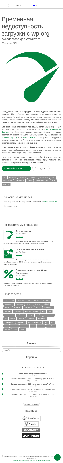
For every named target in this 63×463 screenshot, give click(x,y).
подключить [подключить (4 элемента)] (20, 322)
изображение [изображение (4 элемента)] (48, 307)
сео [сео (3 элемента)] (52, 322)
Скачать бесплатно (13, 168)
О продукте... (41, 168)
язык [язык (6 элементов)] (15, 329)
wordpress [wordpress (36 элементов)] (46, 300)
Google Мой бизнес (9, 2)
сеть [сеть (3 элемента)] (6, 326)
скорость (6, 184)
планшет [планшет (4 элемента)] (21, 318)
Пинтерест (23, 2)
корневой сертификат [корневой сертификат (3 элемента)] (31, 311)
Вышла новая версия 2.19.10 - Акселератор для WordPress (32, 389)
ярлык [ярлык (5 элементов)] (22, 329)
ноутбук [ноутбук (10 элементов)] (38, 315)
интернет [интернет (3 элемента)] (8, 311)
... (28, 168)
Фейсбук (12, 2)
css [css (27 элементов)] (6, 300)
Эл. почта (41, 451)
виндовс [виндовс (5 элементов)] (7, 307)
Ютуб (17, 2)
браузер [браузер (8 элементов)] (37, 304)
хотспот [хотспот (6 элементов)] (7, 329)
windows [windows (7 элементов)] (36, 300)
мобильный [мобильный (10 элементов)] (21, 315)
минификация (7, 180)
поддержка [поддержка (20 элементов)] (31, 318)
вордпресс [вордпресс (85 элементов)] (17, 307)
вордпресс (33, 177)
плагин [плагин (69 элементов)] (12, 318)
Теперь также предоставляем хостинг (32, 374)
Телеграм (39, 2)
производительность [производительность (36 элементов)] (34, 322)
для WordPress (21, 233)
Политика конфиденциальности (39, 460)
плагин (30, 180)
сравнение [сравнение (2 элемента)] (24, 326)
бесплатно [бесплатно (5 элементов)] (20, 304)
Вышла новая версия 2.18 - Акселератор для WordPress (32, 394)
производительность (42, 180)
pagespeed (12, 177)
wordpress (23, 177)
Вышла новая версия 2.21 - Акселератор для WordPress (32, 379)
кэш (53, 177)
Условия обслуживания (20, 460)
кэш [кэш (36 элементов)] (43, 311)
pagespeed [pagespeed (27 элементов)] (21, 300)
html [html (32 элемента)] (12, 300)
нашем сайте (29, 138)
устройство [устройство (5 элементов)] (51, 326)
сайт (53, 180)
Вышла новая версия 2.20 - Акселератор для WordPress (32, 384)
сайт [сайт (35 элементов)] (46, 322)
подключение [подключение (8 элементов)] (9, 322)
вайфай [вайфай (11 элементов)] (46, 304)
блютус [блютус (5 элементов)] (29, 304)
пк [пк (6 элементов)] (5, 318)
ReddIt (31, 2)
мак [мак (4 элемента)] (49, 311)
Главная (10, 5)
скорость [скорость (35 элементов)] (14, 326)
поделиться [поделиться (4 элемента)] (41, 318)
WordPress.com (28, 2)
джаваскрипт (44, 177)
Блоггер (34, 2)
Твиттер (15, 2)
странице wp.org (9, 138)
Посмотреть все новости (31, 404)
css (4, 177)
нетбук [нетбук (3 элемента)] (30, 315)
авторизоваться (50, 202)
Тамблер (26, 2)
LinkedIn (36, 2)
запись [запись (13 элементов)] (38, 307)
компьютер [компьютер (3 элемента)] (18, 311)
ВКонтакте (22, 451)
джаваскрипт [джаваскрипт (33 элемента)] (28, 307)
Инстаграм (20, 2)
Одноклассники (31, 451)
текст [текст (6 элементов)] (33, 326)
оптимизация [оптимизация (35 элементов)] (49, 315)
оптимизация (20, 180)
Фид (36, 451)
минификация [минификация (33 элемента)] (9, 315)
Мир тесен (26, 451)
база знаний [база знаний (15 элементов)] (9, 304)
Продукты (17, 5)
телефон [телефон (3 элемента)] (41, 326)
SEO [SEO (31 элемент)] (29, 300)
